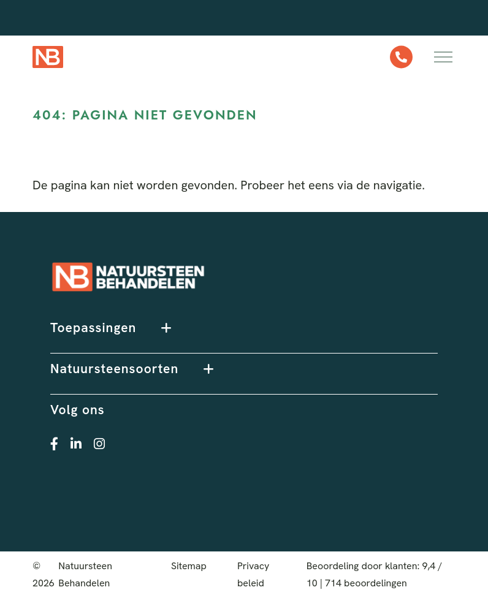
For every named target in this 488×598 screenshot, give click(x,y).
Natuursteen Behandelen (85, 574)
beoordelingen (366, 583)
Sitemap (189, 565)
